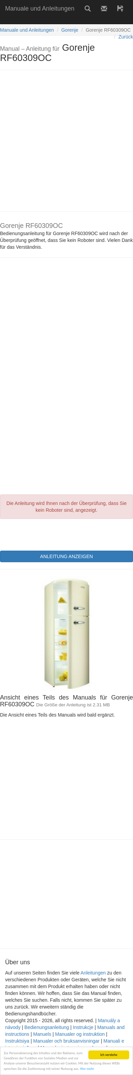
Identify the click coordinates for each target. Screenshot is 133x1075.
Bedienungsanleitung (47, 1027)
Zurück (125, 37)
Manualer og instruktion (80, 1034)
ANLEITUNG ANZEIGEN (66, 556)
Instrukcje (83, 1027)
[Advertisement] (64, 141)
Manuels (42, 1034)
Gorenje (69, 30)
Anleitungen (93, 973)
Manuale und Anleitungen (39, 8)
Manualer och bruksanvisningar (66, 1041)
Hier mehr (87, 1068)
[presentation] (52, 534)
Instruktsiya (17, 1041)
